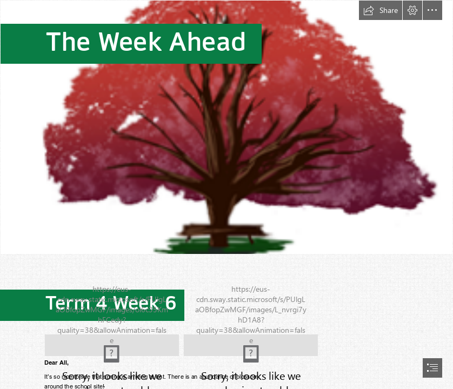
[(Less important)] (226, 127)
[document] (226, 194)
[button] (380, 10)
